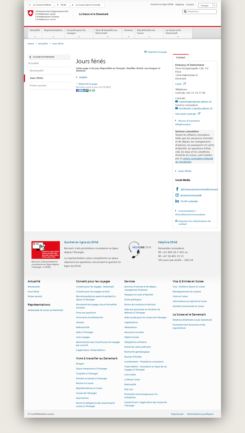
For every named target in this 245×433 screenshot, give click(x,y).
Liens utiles (130, 374)
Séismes (80, 322)
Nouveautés (34, 286)
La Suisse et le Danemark (178, 33)
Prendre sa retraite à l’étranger (91, 378)
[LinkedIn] (84, 90)
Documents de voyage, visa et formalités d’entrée (96, 306)
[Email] (93, 90)
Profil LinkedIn (189, 201)
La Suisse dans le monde (88, 5)
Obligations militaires (135, 342)
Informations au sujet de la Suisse (190, 301)
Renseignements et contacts (187, 291)
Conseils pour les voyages (79, 33)
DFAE (63, 5)
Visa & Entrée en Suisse (149, 33)
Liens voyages (83, 337)
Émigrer (80, 363)
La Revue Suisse (132, 379)
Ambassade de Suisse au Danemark (45, 310)
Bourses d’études (133, 356)
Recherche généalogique (137, 352)
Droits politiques (132, 299)
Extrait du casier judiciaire (137, 347)
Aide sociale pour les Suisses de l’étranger (145, 317)
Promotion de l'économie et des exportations (189, 326)
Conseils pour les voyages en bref (92, 291)
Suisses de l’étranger (86, 393)
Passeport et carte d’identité (138, 295)
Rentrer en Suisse (84, 383)
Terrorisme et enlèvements (89, 317)
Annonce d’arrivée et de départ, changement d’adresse (140, 288)
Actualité (35, 33)
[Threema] (87, 90)
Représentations (53, 33)
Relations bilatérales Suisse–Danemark (192, 320)
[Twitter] (81, 90)
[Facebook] (77, 90)
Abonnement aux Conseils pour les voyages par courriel (98, 344)
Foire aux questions (86, 312)
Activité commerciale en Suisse (188, 306)
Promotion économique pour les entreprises (141, 396)
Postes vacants (35, 296)
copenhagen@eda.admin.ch (195, 101)
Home (31, 43)
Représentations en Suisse (89, 388)
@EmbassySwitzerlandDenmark (200, 189)
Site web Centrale (187, 113)
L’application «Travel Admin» (90, 350)
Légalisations (131, 322)
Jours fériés (184, 171)
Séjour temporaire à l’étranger (91, 368)
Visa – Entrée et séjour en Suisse (189, 286)
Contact (179, 57)
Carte (180, 84)
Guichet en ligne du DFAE (81, 242)
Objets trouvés (131, 337)
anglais (83, 77)
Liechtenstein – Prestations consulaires (144, 361)
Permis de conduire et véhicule (140, 304)
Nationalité (130, 384)
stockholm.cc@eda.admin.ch (196, 108)
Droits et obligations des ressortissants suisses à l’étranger (95, 404)
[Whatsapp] (90, 90)
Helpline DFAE (167, 242)
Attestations (130, 327)
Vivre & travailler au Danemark (108, 33)
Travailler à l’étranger (87, 373)
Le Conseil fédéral (42, 5)
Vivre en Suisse (180, 296)
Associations (82, 398)
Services (128, 33)
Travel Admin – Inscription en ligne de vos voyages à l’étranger (145, 368)
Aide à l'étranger (84, 332)
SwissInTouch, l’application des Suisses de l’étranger (145, 404)
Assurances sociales (134, 332)
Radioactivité (82, 327)
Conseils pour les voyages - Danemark (95, 286)
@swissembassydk (191, 195)
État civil (128, 389)
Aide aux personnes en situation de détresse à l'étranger (142, 311)
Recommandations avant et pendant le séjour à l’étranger (96, 298)
